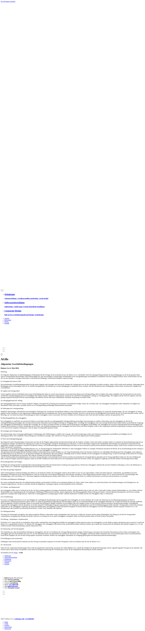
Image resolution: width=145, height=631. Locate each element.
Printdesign (7, 559)
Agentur (6, 318)
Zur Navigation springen (8, 1)
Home (16, 552)
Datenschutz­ (8, 627)
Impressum (7, 628)
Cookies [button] (6, 625)
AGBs (6, 623)
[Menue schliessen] (2, 290)
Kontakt (6, 323)
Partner (6, 321)
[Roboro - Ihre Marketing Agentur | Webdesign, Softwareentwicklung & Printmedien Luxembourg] (24, 619)
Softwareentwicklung (10, 557)
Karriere (6, 564)
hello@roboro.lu (13, 586)
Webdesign (7, 556)
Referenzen (7, 320)
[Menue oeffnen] (2, 354)
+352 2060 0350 (13, 584)
